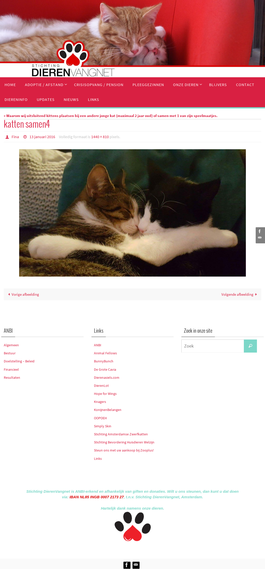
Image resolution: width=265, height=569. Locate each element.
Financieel (11, 369)
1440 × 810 (100, 136)
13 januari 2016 (42, 136)
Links (98, 458)
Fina (15, 136)
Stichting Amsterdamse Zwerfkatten (121, 434)
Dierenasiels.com (106, 377)
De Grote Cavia (105, 369)
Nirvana (139, 549)
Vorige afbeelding (22, 294)
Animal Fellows (105, 353)
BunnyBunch (103, 361)
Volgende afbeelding (240, 294)
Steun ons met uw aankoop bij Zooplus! (124, 450)
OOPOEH (100, 418)
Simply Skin (102, 426)
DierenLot (101, 385)
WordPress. (155, 549)
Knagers (100, 401)
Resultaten (12, 377)
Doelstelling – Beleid (19, 361)
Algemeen (11, 345)
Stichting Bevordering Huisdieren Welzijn (124, 442)
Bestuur (10, 353)
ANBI (97, 345)
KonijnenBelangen (107, 409)
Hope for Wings (105, 393)
